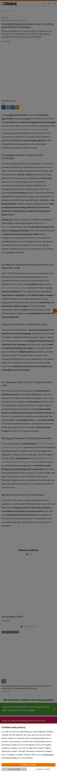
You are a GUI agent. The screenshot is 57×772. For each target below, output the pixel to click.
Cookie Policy (48, 754)
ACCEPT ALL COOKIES (28, 765)
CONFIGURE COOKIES (43, 769)
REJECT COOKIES (14, 769)
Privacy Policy (12, 758)
